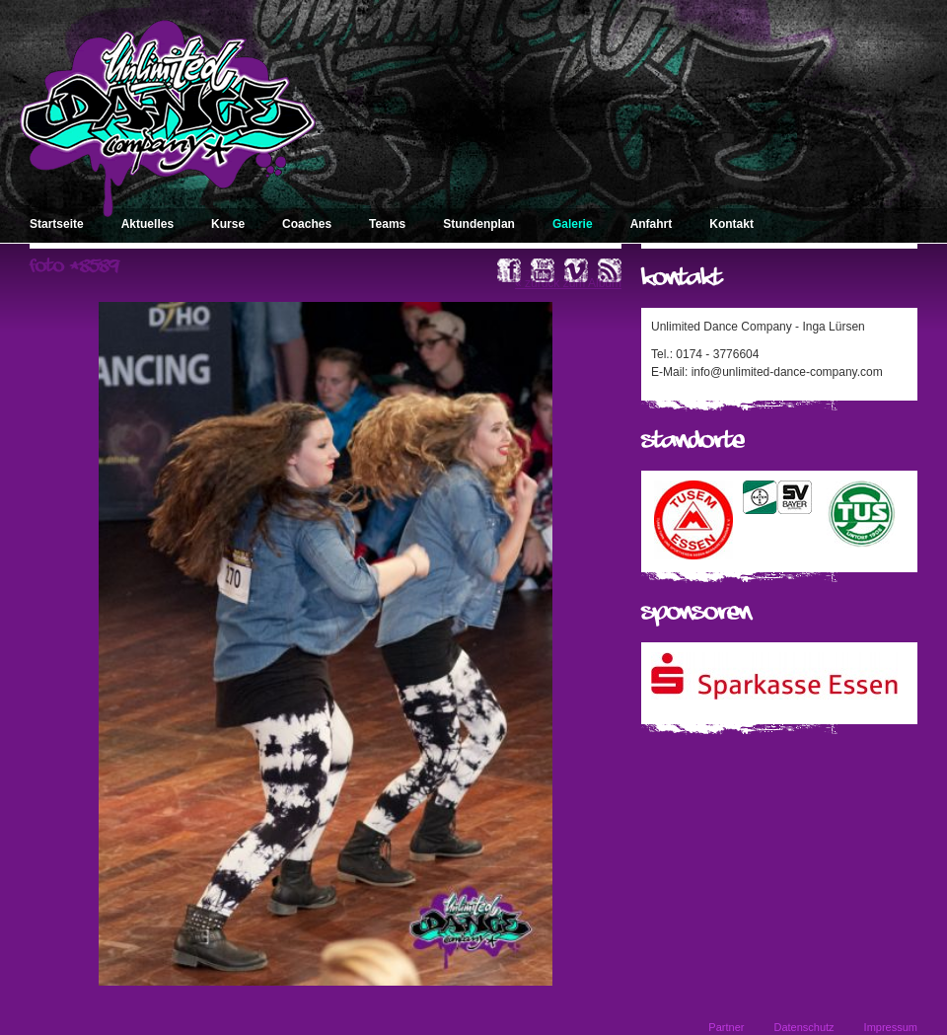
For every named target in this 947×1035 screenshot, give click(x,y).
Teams (387, 224)
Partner (726, 1027)
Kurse (228, 224)
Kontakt (731, 224)
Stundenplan (479, 224)
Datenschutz (803, 1027)
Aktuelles (147, 224)
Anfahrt (651, 224)
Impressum (890, 1027)
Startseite (57, 224)
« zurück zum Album (568, 283)
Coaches (306, 224)
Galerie (572, 224)
